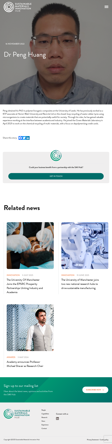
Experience (45, 425)
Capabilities (45, 414)
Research (44, 417)
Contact (44, 428)
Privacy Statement (93, 439)
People (44, 410)
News (43, 421)
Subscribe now (95, 389)
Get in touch (56, 176)
